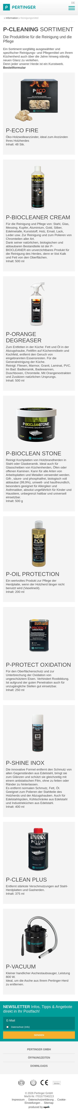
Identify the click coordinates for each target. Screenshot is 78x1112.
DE (73, 2)
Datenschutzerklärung (41, 1099)
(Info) (27, 1027)
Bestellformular (14, 67)
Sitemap (49, 1102)
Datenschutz (20, 1027)
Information (12, 18)
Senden (39, 1035)
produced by (39, 1107)
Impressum (18, 1099)
